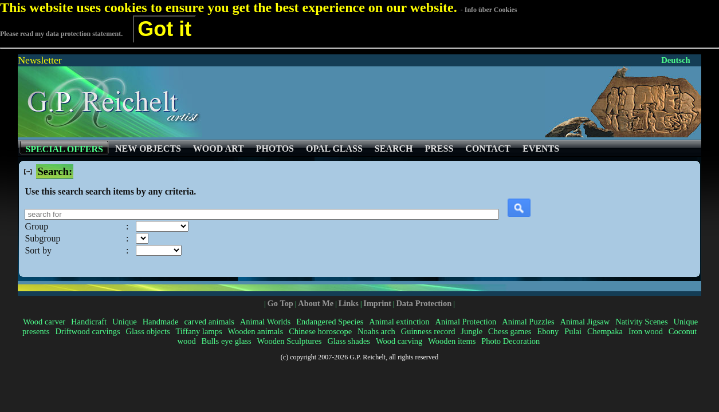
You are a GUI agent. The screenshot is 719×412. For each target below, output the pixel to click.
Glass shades (348, 341)
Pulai (573, 331)
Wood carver (44, 321)
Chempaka (605, 331)
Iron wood (645, 331)
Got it (164, 29)
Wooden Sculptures (289, 341)
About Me (315, 303)
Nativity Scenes (641, 321)
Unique (124, 321)
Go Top (280, 303)
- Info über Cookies (489, 10)
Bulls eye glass (227, 341)
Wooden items (452, 341)
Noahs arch (376, 331)
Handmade (161, 321)
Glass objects (148, 331)
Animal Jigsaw (585, 321)
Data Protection (423, 303)
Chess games (509, 331)
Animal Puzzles (528, 321)
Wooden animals (255, 331)
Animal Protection (465, 321)
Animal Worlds (265, 321)
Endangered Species (329, 321)
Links (349, 303)
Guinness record (428, 331)
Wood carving (399, 341)
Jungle (471, 331)
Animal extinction (399, 321)
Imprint (377, 303)
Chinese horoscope (320, 331)
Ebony (548, 331)
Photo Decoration (510, 341)
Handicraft (89, 321)
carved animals (209, 321)
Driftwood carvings (87, 331)
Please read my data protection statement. (61, 34)
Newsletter (39, 60)
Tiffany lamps (198, 331)
